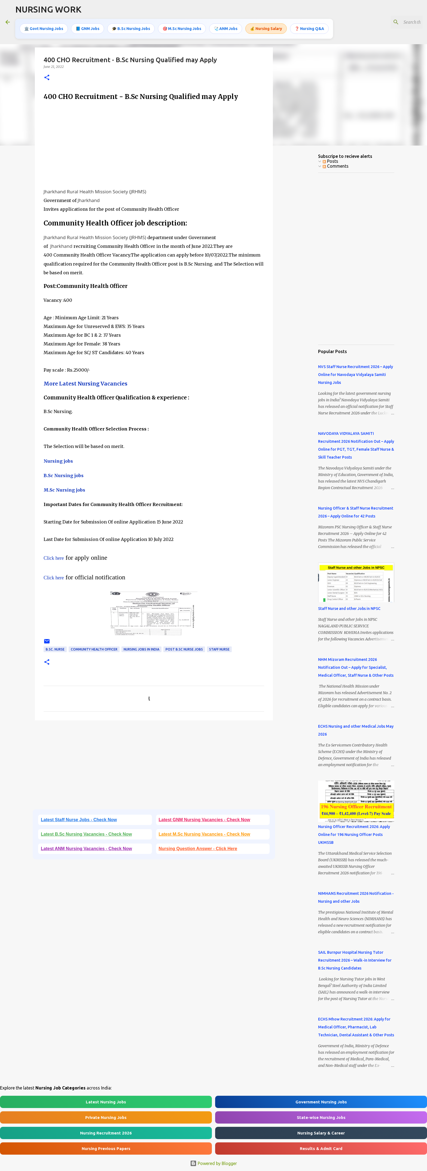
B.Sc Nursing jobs (64, 475)
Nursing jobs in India (141, 649)
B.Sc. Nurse (55, 649)
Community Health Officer (94, 649)
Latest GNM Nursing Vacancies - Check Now (204, 819)
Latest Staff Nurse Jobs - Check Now (79, 819)
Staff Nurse (219, 649)
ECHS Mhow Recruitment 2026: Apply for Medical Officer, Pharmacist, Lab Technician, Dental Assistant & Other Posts (356, 1027)
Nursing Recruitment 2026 (106, 1133)
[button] (47, 78)
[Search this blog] (394, 22)
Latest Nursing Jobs (106, 1102)
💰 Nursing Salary (266, 28)
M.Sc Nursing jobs (64, 490)
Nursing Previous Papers (106, 1148)
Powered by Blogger (213, 1163)
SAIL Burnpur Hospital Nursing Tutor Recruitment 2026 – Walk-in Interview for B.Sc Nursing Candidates (355, 960)
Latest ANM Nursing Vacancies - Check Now (86, 848)
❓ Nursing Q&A (309, 28)
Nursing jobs (58, 461)
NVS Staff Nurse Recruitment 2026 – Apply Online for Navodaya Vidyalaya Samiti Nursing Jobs (355, 375)
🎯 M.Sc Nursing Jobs (182, 28)
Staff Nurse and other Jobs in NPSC (349, 608)
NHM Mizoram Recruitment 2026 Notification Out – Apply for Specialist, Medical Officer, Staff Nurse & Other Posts (356, 667)
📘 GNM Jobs (87, 28)
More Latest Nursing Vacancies (85, 384)
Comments (336, 166)
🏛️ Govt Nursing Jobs (43, 28)
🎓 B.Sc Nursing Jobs (131, 28)
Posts (330, 161)
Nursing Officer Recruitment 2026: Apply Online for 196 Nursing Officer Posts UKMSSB (354, 834)
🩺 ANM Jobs (225, 28)
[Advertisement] (154, 145)
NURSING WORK (48, 9)
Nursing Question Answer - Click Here (198, 848)
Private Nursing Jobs (106, 1117)
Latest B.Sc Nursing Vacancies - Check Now (86, 834)
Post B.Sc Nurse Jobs (184, 649)
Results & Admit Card (321, 1148)
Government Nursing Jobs (321, 1102)
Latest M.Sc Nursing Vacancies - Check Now (204, 834)
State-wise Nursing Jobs (321, 1117)
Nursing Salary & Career (321, 1133)
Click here (54, 558)
